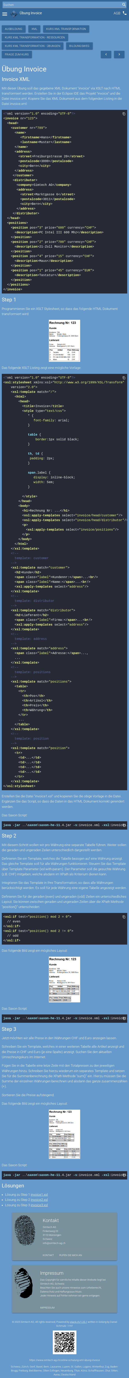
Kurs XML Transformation (66, 28)
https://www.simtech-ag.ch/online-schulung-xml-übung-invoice (64, 1358)
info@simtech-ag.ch (54, 1241)
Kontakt (48, 1254)
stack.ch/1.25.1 (78, 1320)
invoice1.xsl (39, 1193)
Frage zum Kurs (17, 54)
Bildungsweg (79, 45)
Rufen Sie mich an (70, 1254)
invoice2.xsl (39, 1198)
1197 (70, 1324)
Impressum (47, 1306)
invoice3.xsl (39, 1204)
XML (34, 28)
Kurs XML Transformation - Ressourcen (35, 37)
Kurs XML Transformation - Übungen (32, 45)
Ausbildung (13, 28)
